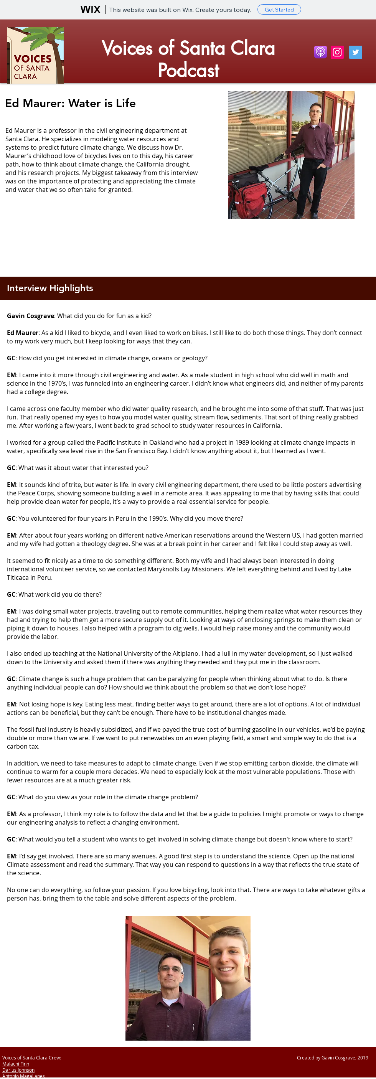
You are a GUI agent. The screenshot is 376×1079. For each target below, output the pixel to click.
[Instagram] (337, 52)
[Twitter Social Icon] (355, 52)
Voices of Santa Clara (188, 48)
